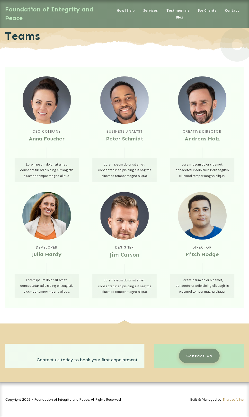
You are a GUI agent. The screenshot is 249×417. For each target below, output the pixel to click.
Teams (22, 36)
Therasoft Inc (233, 399)
